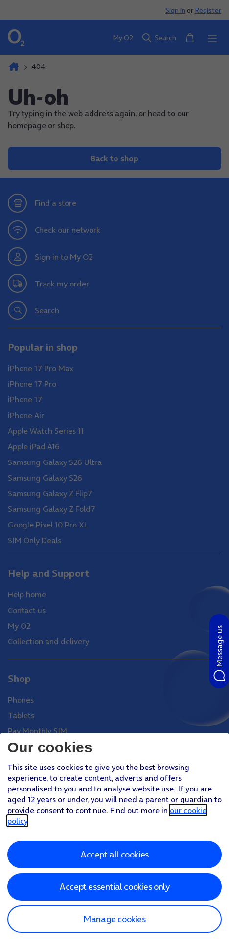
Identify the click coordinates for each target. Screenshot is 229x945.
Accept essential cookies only (114, 886)
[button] (219, 651)
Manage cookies (114, 919)
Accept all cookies (114, 854)
